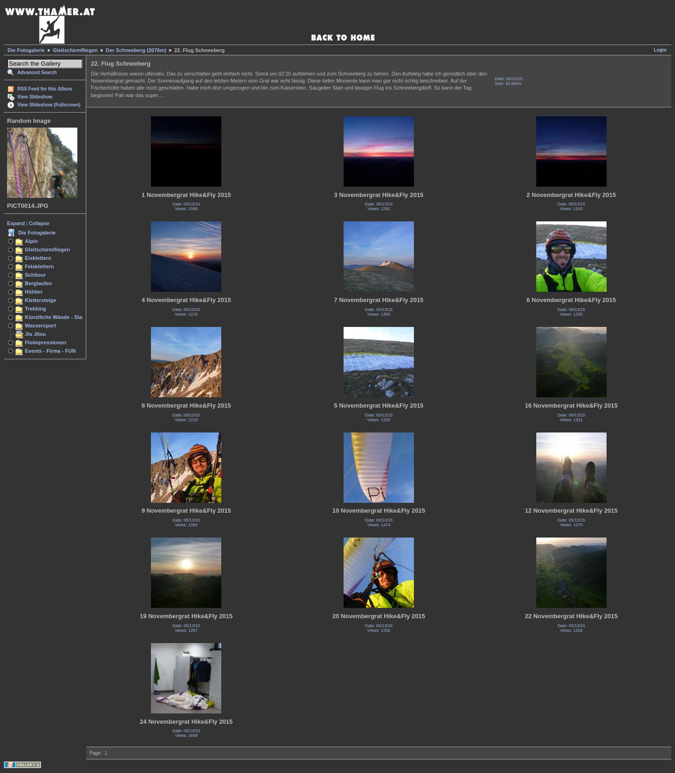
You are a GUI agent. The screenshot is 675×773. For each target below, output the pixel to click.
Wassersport (40, 325)
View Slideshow (34, 96)
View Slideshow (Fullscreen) (48, 104)
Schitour (35, 275)
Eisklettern (38, 258)
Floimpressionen (45, 342)
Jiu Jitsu (35, 334)
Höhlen (33, 292)
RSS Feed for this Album (44, 88)
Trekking (35, 308)
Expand (16, 223)
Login (660, 50)
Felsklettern (39, 266)
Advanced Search (37, 72)
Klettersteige (40, 300)
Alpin (31, 241)
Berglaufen (38, 283)
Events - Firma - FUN (50, 351)
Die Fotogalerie (26, 50)
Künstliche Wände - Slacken (59, 317)
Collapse (39, 223)
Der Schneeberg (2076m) (136, 50)
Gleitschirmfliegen (75, 50)
